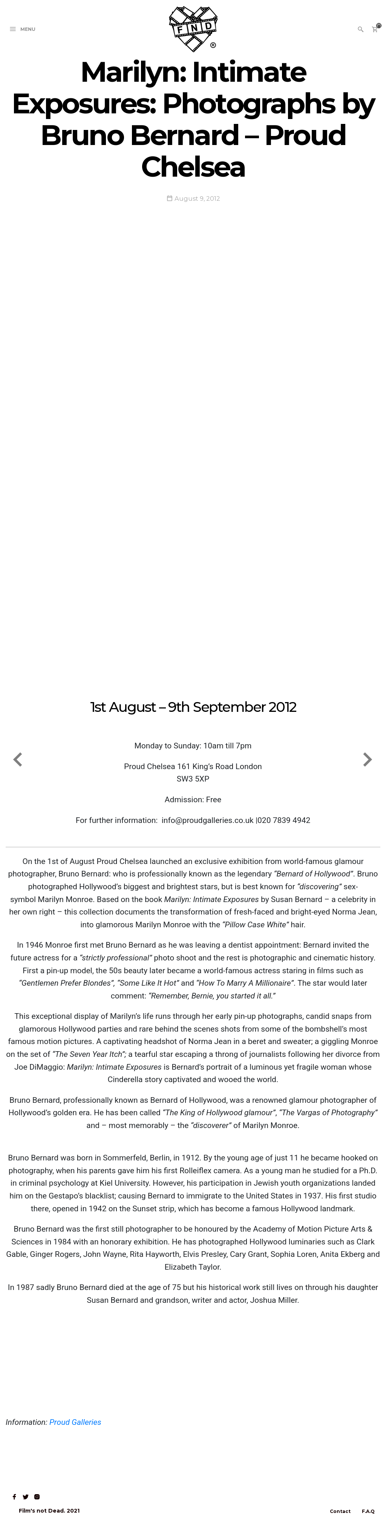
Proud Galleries (75, 1422)
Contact (340, 1511)
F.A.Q (368, 1511)
